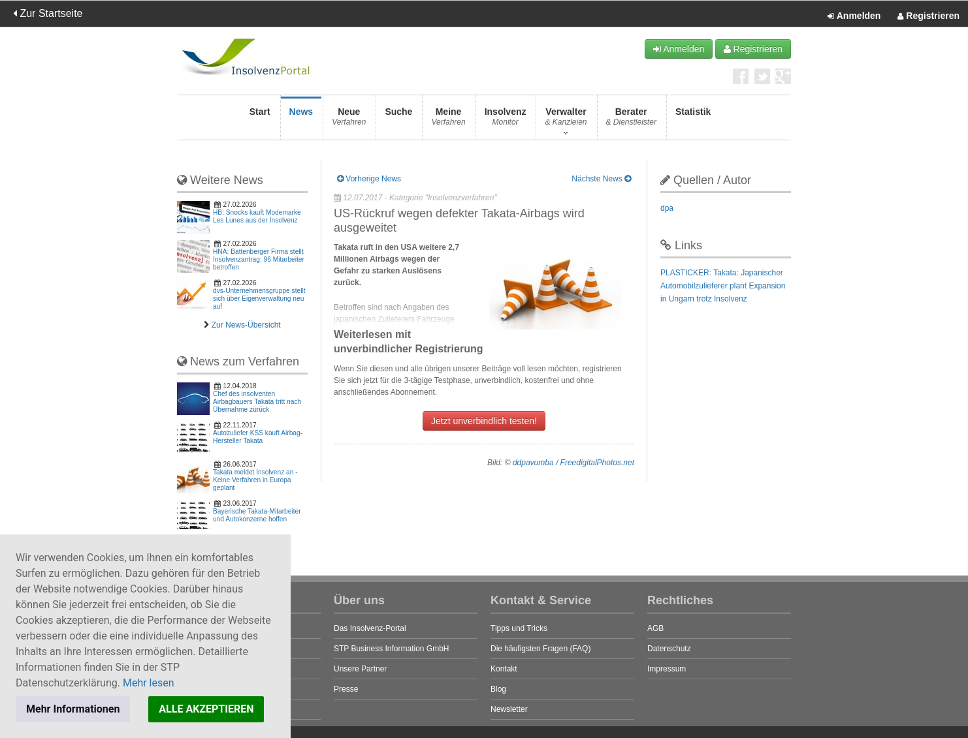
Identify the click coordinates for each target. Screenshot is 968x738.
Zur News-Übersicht (246, 325)
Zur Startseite (47, 13)
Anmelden (854, 16)
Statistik (693, 120)
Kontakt (504, 668)
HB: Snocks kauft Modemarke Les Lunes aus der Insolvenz (257, 216)
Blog (498, 689)
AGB (655, 628)
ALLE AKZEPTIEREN (206, 709)
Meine (448, 120)
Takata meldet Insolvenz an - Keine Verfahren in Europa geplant (255, 480)
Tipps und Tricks (519, 628)
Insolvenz (505, 120)
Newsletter (509, 709)
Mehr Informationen (73, 709)
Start (260, 120)
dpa (666, 208)
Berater (631, 120)
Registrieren (928, 16)
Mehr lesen (148, 683)
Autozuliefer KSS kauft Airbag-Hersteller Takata (257, 436)
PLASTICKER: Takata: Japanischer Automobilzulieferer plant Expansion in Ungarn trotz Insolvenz (722, 285)
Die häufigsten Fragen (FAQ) (540, 648)
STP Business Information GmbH (391, 648)
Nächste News (601, 178)
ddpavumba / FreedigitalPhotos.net (573, 462)
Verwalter (566, 120)
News (301, 120)
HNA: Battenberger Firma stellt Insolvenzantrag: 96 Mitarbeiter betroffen (258, 259)
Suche (398, 120)
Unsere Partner (360, 668)
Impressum (666, 668)
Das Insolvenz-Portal (370, 628)
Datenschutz (669, 648)
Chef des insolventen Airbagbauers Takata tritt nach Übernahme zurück (257, 401)
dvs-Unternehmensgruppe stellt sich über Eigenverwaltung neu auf (259, 298)
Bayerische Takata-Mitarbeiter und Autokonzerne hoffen (257, 515)
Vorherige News (369, 178)
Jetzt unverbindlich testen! (484, 421)
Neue (349, 120)
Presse (346, 689)
